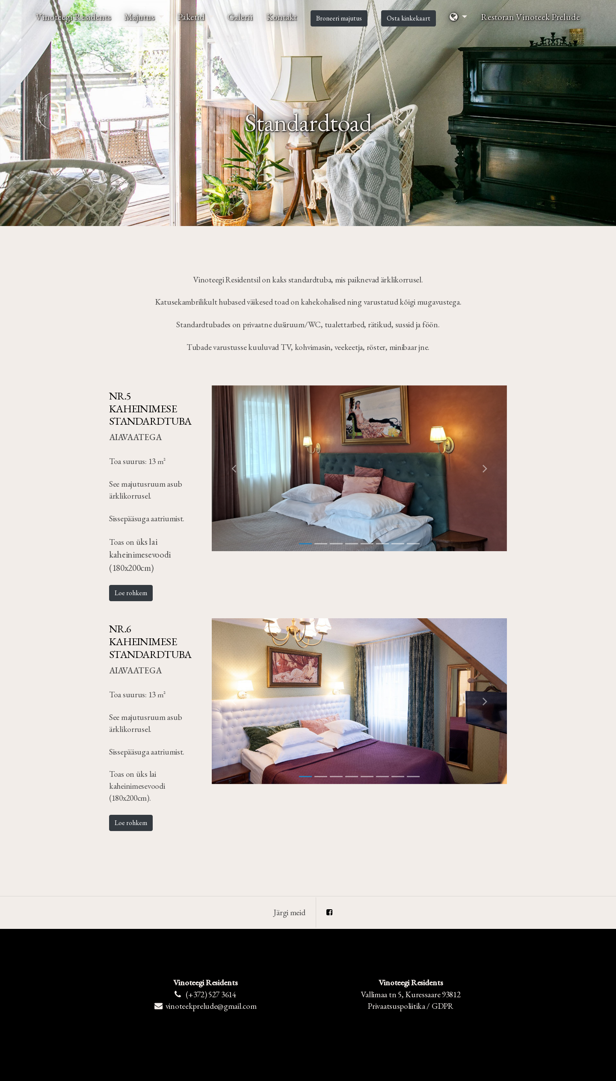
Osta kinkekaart (408, 18)
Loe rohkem (131, 592)
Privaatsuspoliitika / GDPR (410, 1006)
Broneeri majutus (339, 18)
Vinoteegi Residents (73, 17)
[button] (458, 16)
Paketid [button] (192, 17)
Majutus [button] (140, 17)
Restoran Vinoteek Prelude (530, 17)
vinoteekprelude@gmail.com (211, 1006)
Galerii (240, 17)
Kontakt (282, 17)
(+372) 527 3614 (211, 994)
